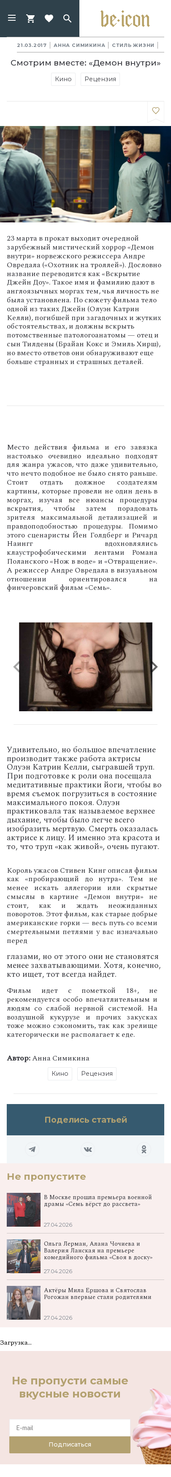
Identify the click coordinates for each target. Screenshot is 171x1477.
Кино (63, 79)
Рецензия (100, 79)
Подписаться (70, 1444)
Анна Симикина (79, 45)
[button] (12, 18)
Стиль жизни (133, 45)
